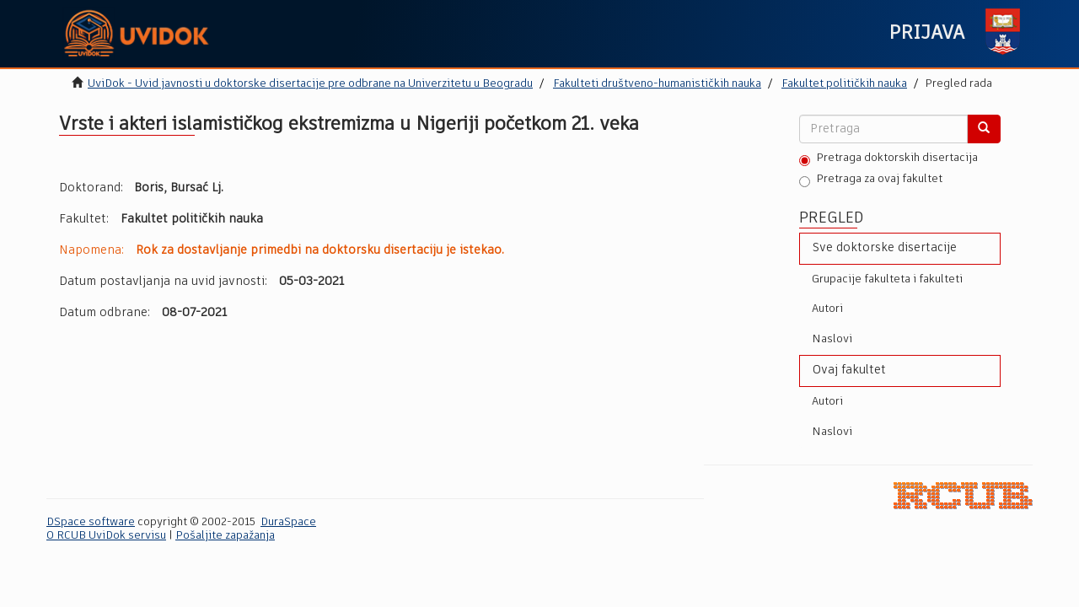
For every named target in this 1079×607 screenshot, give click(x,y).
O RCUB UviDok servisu (106, 535)
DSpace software (90, 522)
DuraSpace (288, 522)
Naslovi (832, 339)
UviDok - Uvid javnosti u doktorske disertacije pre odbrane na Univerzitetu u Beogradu (310, 83)
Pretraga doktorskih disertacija (888, 159)
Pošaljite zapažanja (225, 535)
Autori (827, 309)
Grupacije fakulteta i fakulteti (887, 279)
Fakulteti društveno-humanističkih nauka (657, 83)
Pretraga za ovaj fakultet (870, 180)
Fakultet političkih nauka (844, 83)
